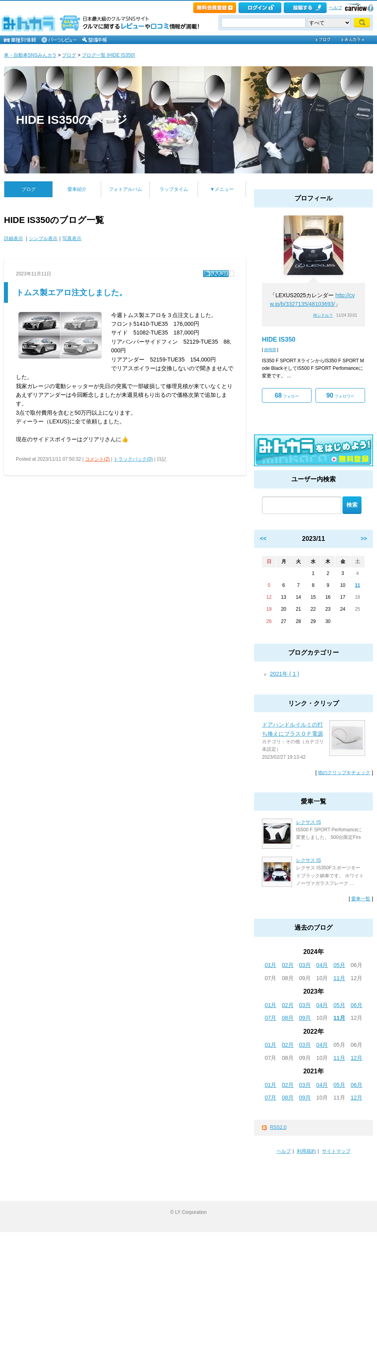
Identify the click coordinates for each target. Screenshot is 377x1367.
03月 (305, 965)
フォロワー (340, 395)
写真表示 (71, 238)
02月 (288, 965)
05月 (339, 965)
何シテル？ (323, 315)
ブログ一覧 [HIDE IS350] (108, 55)
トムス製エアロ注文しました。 (71, 292)
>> (364, 538)
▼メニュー (222, 189)
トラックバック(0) (133, 459)
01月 (271, 965)
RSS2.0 (278, 1127)
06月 (357, 1005)
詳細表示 (13, 238)
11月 (339, 978)
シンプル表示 (43, 238)
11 (357, 585)
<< (263, 538)
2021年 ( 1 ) (284, 674)
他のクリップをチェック (344, 772)
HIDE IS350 (278, 339)
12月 (357, 1058)
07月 (271, 1018)
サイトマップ (336, 1151)
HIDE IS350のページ (71, 119)
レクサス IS (308, 822)
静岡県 (270, 350)
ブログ (69, 55)
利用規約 (306, 1151)
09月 (305, 1018)
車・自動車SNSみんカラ (30, 55)
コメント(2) (97, 459)
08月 (288, 1018)
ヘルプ (335, 7)
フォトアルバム (125, 189)
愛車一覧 (360, 899)
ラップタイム (174, 189)
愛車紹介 (77, 189)
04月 (322, 965)
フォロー (287, 395)
